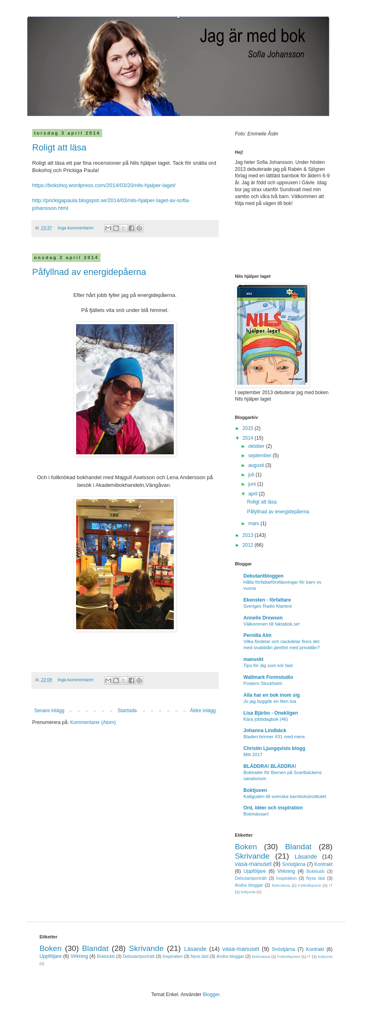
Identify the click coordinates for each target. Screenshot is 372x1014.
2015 (249, 428)
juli (252, 475)
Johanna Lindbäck (264, 730)
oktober (257, 446)
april (253, 494)
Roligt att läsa (59, 147)
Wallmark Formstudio (268, 677)
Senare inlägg (49, 710)
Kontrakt (323, 864)
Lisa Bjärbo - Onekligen (270, 713)
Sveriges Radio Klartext (267, 606)
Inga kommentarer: (77, 227)
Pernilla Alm (257, 635)
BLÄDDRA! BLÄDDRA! (269, 766)
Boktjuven (255, 790)
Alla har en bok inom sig (271, 695)
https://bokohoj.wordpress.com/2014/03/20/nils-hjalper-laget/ (104, 185)
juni (252, 484)
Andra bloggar (249, 885)
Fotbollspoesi (309, 885)
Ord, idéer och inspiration (273, 808)
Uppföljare (254, 871)
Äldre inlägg (203, 710)
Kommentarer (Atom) (93, 722)
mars (254, 523)
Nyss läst (315, 878)
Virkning (286, 871)
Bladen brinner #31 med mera (274, 736)
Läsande (306, 856)
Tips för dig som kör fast (268, 665)
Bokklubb (315, 871)
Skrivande (252, 856)
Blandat (298, 846)
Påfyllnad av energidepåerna (89, 272)
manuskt (253, 659)
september (260, 455)
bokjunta (248, 892)
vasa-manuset (253, 864)
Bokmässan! (256, 813)
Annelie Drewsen (263, 618)
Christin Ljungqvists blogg (274, 748)
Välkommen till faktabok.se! (271, 623)
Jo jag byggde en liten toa (269, 701)
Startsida (127, 710)
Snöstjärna (293, 864)
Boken (246, 846)
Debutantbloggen (263, 576)
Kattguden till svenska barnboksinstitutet (284, 796)
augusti (256, 465)
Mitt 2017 (253, 754)
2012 (249, 545)
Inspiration (286, 878)
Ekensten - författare (267, 600)
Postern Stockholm (262, 683)
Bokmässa (281, 885)
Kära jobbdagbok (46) (265, 719)
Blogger (211, 994)
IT (331, 885)
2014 (249, 438)
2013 (249, 535)
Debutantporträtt (251, 878)
